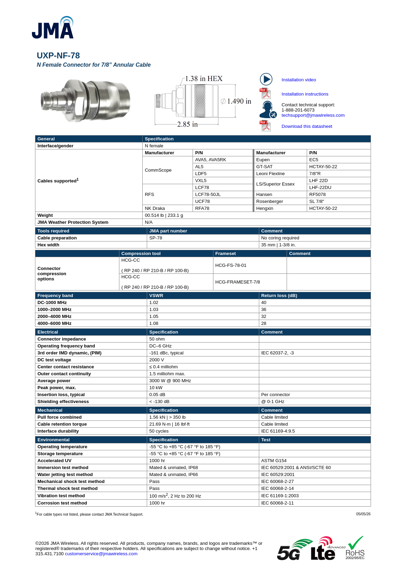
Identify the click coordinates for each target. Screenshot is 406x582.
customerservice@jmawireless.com (101, 553)
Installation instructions (305, 94)
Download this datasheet (307, 126)
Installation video (299, 79)
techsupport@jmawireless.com (313, 115)
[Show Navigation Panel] (372, 27)
